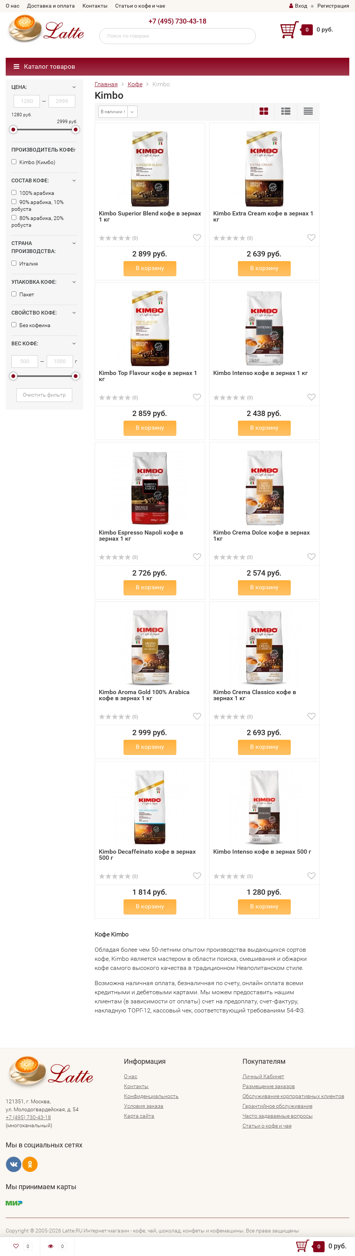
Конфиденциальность (151, 1096)
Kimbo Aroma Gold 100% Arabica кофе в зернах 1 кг (144, 695)
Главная (106, 84)
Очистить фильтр (44, 395)
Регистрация (333, 6)
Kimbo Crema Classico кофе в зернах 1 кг (254, 695)
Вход (298, 6)
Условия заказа (143, 1106)
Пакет (22, 294)
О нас (12, 6)
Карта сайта (139, 1116)
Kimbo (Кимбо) (33, 162)
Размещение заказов (268, 1086)
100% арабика (32, 193)
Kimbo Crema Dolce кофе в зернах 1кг (261, 535)
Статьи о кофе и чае (140, 6)
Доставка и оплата (51, 6)
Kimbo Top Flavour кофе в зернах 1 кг (148, 376)
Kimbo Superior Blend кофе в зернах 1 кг (150, 216)
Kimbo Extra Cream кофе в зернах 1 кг (263, 216)
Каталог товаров (44, 66)
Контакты (95, 6)
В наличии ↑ (113, 111)
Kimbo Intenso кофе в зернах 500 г (262, 851)
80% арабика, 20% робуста (37, 221)
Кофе (135, 84)
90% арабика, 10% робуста (37, 205)
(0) (118, 238)
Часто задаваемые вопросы (277, 1116)
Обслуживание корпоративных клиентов (293, 1096)
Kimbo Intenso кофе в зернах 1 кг (260, 372)
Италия (24, 264)
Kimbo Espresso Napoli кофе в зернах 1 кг (141, 535)
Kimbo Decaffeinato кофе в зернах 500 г (147, 854)
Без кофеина (31, 325)
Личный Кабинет (263, 1076)
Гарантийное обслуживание (277, 1106)
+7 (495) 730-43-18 (177, 21)
